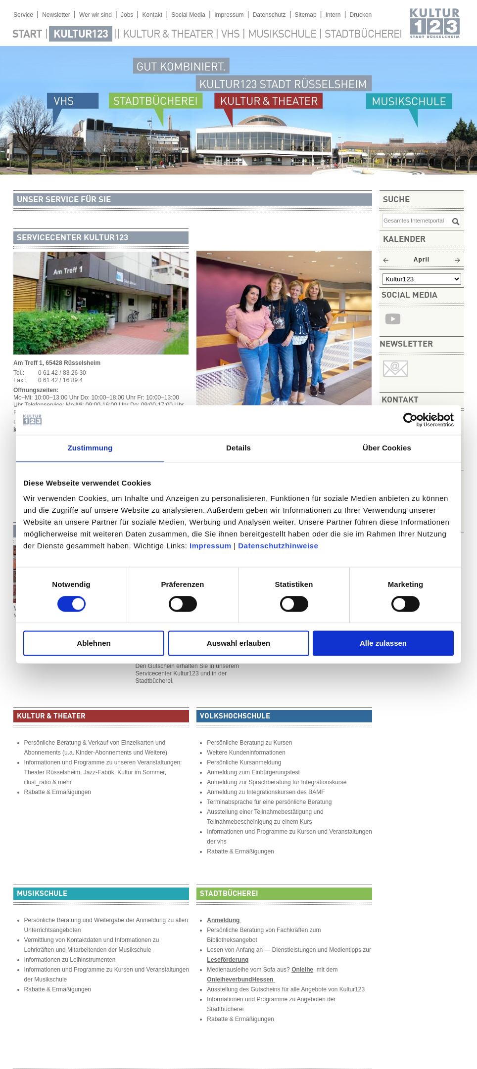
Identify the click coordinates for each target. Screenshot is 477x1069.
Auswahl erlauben (238, 643)
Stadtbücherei (363, 34)
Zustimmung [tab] (90, 448)
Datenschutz (269, 14)
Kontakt (152, 14)
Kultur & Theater (168, 34)
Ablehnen (93, 643)
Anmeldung (224, 920)
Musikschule (282, 34)
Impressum (211, 545)
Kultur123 (80, 34)
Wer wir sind (95, 14)
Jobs (127, 14)
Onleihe (302, 969)
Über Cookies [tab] (387, 448)
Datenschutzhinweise (278, 545)
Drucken (361, 14)
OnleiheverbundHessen (240, 979)
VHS (230, 34)
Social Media (188, 14)
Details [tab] (238, 448)
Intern (333, 14)
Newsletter (56, 14)
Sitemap (306, 14)
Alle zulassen (383, 643)
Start (27, 34)
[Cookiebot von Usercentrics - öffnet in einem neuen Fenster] (410, 419)
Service (23, 14)
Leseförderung (227, 959)
